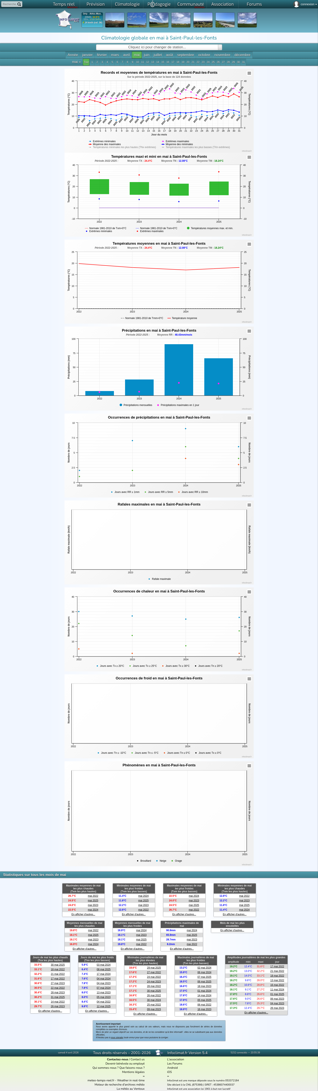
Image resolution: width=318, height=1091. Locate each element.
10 (137, 62)
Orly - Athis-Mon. (92, 14)
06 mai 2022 (204, 1004)
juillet (158, 55)
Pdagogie (159, 3)
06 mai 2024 (204, 972)
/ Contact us (126, 1059)
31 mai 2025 (58, 997)
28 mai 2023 (58, 992)
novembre (222, 55)
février (102, 55)
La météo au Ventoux (131, 1089)
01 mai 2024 (204, 990)
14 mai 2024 (204, 995)
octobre (204, 55)
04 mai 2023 (104, 983)
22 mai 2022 (58, 987)
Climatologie (127, 4)
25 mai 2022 (154, 1004)
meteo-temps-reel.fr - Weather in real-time (116, 1080)
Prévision (96, 4)
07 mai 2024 (104, 987)
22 (198, 62)
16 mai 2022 (277, 984)
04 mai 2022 (104, 1001)
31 (243, 62)
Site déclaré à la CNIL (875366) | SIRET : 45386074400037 (201, 1084)
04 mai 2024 (104, 978)
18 (178, 62)
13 (152, 62)
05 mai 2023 (104, 997)
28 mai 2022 (154, 986)
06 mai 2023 (277, 998)
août (169, 55)
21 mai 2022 (58, 974)
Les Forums (174, 1064)
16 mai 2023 (204, 1009)
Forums (254, 4)
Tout (86, 62)
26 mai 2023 (58, 1006)
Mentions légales (133, 1072)
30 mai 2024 (154, 1000)
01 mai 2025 (277, 994)
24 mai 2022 (154, 976)
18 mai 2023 (204, 986)
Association (222, 4)
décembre (243, 55)
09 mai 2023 (154, 1009)
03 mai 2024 (104, 964)
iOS (169, 1072)
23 (203, 62)
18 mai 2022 (58, 969)
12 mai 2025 (104, 1006)
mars (115, 55)
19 (183, 62)
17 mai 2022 (58, 978)
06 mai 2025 (204, 981)
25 (213, 62)
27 (223, 62)
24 (208, 62)
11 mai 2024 (277, 989)
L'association (175, 1059)
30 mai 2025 (58, 964)
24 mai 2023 (154, 981)
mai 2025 (93, 900)
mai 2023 (93, 905)
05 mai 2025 (204, 1000)
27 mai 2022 (154, 972)
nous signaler (117, 1037)
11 (142, 62)
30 (238, 62)
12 (147, 62)
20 (188, 62)
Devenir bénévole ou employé (125, 1064)
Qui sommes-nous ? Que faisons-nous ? (118, 1068)
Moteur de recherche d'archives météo (120, 1085)
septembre (185, 55)
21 (193, 62)
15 (162, 62)
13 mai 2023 (104, 992)
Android (172, 1068)
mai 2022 (93, 895)
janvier (87, 55)
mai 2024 (93, 909)
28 (228, 62)
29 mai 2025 (154, 967)
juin (146, 55)
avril (126, 55)
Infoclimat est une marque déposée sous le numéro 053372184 (203, 1080)
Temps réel (65, 5)
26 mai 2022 (154, 995)
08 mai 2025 (104, 969)
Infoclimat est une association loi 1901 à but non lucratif (198, 1089)
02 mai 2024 (204, 967)
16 (167, 62)
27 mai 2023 (58, 983)
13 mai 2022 (277, 980)
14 (157, 62)
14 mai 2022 (58, 1001)
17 (173, 62)
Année (73, 55)
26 (218, 62)
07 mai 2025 (204, 976)
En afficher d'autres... (83, 914)
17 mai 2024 (104, 974)
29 (233, 62)
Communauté (191, 5)
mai (137, 55)
